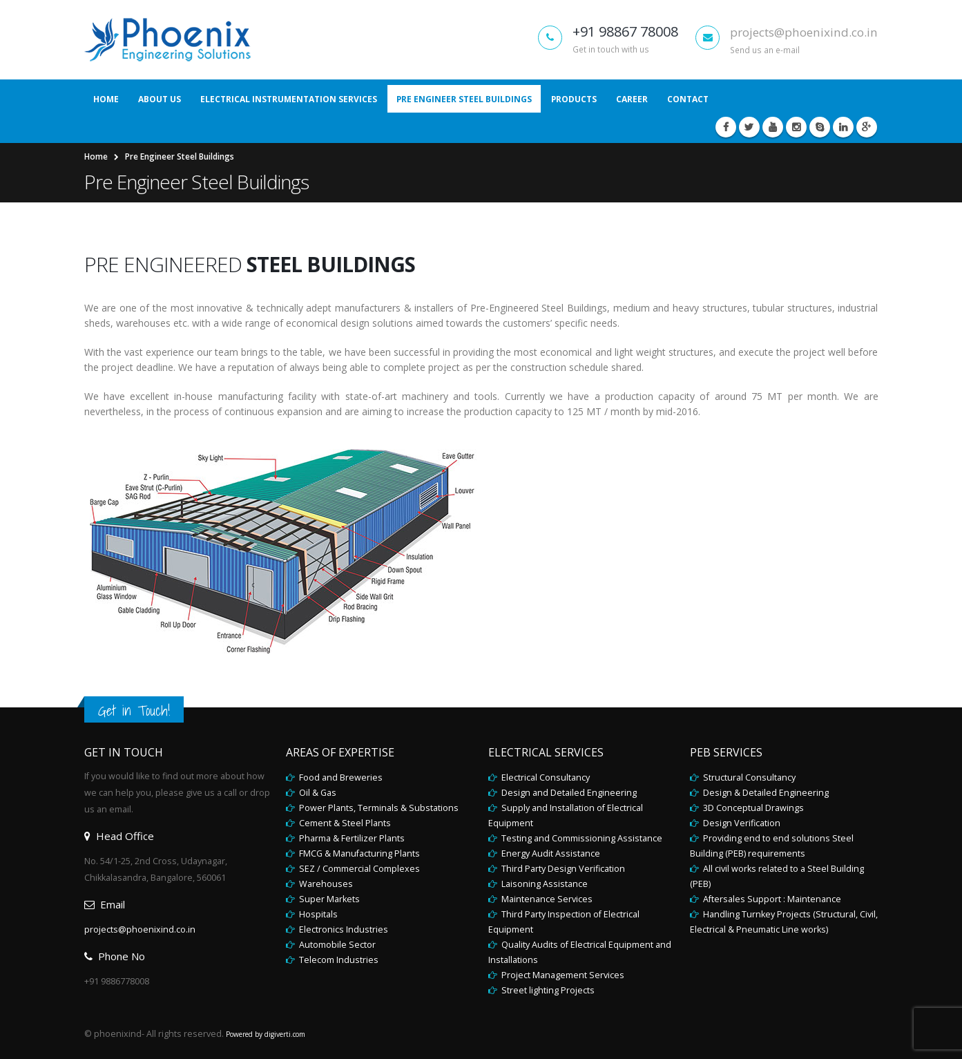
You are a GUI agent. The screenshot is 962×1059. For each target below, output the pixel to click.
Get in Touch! (134, 710)
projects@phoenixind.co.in (804, 32)
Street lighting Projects (547, 990)
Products (574, 99)
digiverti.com (284, 1034)
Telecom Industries (337, 960)
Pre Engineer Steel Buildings (464, 99)
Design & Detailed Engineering (765, 793)
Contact (688, 99)
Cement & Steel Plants (344, 823)
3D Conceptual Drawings (752, 808)
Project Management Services (561, 975)
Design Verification (740, 823)
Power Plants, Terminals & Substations (378, 808)
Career (632, 99)
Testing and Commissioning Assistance (580, 838)
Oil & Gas (316, 793)
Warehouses (325, 884)
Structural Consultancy (748, 777)
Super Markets (328, 899)
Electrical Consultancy (544, 777)
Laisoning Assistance (543, 884)
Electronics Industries (342, 929)
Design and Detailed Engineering (568, 793)
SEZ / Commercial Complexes (358, 869)
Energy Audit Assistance (549, 853)
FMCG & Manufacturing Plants (358, 853)
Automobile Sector (336, 945)
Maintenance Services (546, 899)
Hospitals (317, 914)
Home (106, 99)
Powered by (245, 1034)
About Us (159, 99)
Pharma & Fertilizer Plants (351, 838)
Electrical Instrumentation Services (288, 99)
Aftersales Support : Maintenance (771, 899)
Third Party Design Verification (562, 869)
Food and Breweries (340, 777)
